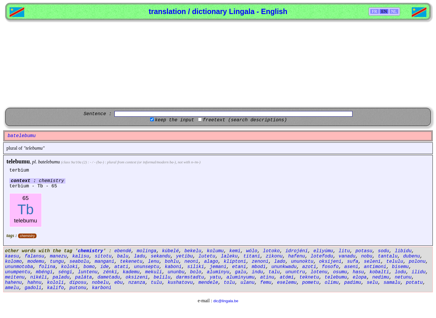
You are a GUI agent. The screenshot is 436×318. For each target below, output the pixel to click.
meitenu (15, 277)
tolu (229, 282)
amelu (12, 288)
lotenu (319, 272)
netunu (403, 277)
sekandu (160, 256)
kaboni (173, 266)
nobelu (100, 282)
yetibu (184, 256)
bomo (89, 266)
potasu (363, 251)
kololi (55, 282)
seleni (372, 261)
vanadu (347, 256)
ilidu (418, 272)
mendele (208, 282)
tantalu (387, 256)
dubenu (411, 256)
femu (265, 282)
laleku (229, 256)
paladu (61, 277)
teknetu (309, 277)
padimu (352, 282)
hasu (358, 272)
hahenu (13, 282)
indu (257, 272)
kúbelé (170, 251)
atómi (287, 277)
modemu (35, 261)
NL (394, 11)
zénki (110, 272)
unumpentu (17, 272)
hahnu (34, 282)
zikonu (274, 256)
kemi (234, 251)
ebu (118, 282)
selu (372, 282)
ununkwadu (283, 266)
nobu (366, 256)
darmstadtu (190, 277)
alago (211, 261)
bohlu (172, 261)
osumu (340, 272)
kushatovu (180, 282)
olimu (332, 282)
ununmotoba (19, 266)
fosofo (330, 266)
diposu (78, 282)
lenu (153, 261)
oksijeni (330, 261)
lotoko (271, 251)
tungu (57, 261)
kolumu (215, 251)
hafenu (296, 256)
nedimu (380, 277)
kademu (131, 272)
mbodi (259, 266)
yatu (215, 277)
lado (279, 261)
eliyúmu (323, 251)
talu (274, 272)
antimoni (375, 266)
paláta (83, 277)
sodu (383, 251)
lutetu (207, 256)
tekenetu (131, 261)
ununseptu (146, 266)
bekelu (193, 251)
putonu (78, 288)
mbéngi (44, 272)
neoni (192, 261)
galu (240, 272)
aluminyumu (241, 277)
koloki (69, 266)
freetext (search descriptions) (245, 120)
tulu (156, 282)
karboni (102, 288)
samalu (391, 282)
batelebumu (49, 161)
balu (122, 256)
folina (47, 266)
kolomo (13, 261)
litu (344, 251)
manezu (58, 256)
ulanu (248, 282)
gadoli (33, 288)
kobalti (379, 272)
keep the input (174, 120)
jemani (218, 266)
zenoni (260, 261)
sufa (352, 261)
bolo (195, 272)
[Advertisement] (218, 64)
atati (121, 266)
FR (374, 11)
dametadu (109, 277)
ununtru (295, 272)
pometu (310, 282)
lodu (400, 272)
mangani (104, 261)
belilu (162, 277)
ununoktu (302, 261)
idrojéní (296, 251)
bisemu (400, 266)
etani (239, 266)
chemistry (27, 236)
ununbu (176, 272)
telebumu (18, 161)
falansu (34, 256)
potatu (414, 282)
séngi (65, 272)
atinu (267, 277)
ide (104, 266)
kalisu (80, 256)
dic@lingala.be (225, 301)
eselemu (286, 282)
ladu (139, 256)
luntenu (88, 272)
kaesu (12, 256)
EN (384, 11)
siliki (195, 266)
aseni (351, 266)
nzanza (136, 282)
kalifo (55, 288)
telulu (394, 261)
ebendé (122, 251)
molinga (146, 251)
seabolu (79, 261)
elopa (360, 277)
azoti (309, 266)
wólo (251, 251)
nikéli (38, 277)
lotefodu (322, 256)
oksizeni (137, 277)
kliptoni (235, 261)
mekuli (153, 272)
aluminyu (218, 272)
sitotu (103, 256)
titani (251, 256)
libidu (403, 251)
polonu (417, 261)
